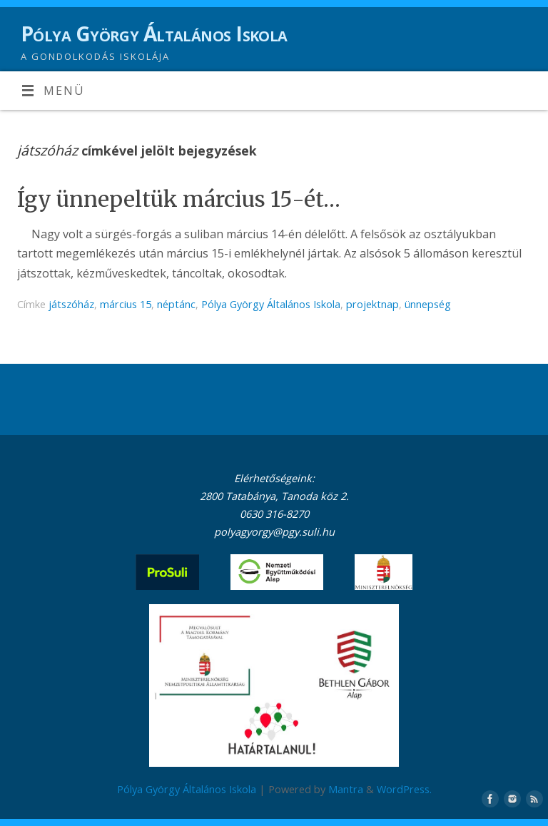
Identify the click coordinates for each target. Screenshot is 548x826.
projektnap (372, 304)
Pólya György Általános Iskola (154, 33)
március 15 (125, 304)
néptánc (176, 304)
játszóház (71, 304)
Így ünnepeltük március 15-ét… (178, 199)
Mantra (345, 789)
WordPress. (404, 789)
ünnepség (428, 304)
